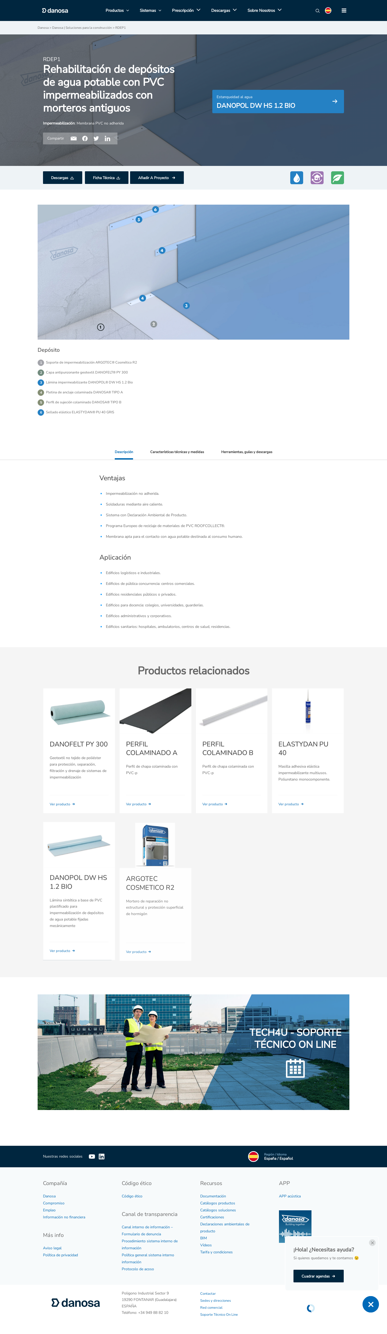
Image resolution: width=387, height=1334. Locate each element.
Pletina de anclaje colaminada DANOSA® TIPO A (87, 394)
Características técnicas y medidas (176, 454)
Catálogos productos (217, 1202)
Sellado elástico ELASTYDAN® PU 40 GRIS (82, 415)
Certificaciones (212, 1216)
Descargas (59, 177)
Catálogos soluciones (218, 1209)
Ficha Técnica (103, 177)
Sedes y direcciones (216, 1300)
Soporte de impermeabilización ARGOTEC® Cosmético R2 (94, 362)
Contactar (208, 1293)
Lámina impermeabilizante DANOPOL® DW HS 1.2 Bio (92, 383)
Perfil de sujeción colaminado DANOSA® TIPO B (87, 404)
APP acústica (290, 1195)
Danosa (49, 1195)
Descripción (121, 454)
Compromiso (53, 1202)
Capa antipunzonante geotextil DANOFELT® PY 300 (89, 373)
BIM (203, 1237)
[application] (197, 10)
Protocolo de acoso (138, 1268)
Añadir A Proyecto (154, 177)
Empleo (49, 1209)
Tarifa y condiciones (216, 1251)
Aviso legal (52, 1247)
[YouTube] (92, 1156)
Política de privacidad (60, 1254)
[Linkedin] (110, 1156)
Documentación (213, 1195)
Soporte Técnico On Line (220, 1314)
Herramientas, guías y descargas (248, 454)
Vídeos (206, 1244)
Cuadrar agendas (316, 1276)
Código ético (132, 1195)
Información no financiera (64, 1216)
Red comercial (211, 1307)
